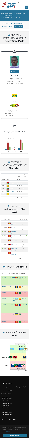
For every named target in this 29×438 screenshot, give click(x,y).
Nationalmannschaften (17, 23)
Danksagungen (5, 407)
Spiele (11, 26)
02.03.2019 (4, 292)
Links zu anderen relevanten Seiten (9, 401)
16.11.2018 (4, 304)
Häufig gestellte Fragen (7, 403)
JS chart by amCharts (9, 138)
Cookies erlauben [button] (14, 435)
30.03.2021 (4, 277)
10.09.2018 (4, 314)
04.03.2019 (4, 286)
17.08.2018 (4, 321)
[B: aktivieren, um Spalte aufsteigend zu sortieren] (17, 179)
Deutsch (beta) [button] (22, 3)
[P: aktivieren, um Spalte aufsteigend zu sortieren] (27, 219)
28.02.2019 (4, 298)
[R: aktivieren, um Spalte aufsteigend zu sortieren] (22, 219)
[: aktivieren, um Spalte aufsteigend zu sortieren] (2, 219)
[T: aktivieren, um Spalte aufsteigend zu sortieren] (21, 179)
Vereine (4, 26)
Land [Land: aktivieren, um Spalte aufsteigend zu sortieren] (7, 179)
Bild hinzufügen (14, 71)
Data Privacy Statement (7, 414)
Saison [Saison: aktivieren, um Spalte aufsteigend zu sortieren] (3, 179)
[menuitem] (20, 344)
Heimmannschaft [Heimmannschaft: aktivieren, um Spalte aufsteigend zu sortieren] (13, 273)
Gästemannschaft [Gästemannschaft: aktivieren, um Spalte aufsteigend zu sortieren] (23, 273)
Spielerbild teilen (6, 410)
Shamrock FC (14, 240)
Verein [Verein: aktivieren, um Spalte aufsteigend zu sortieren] (10, 219)
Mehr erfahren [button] (6, 431)
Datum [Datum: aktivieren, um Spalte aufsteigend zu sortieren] (3, 273)
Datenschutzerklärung (7, 412)
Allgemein (5, 23)
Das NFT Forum (5, 405)
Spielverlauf (18, 26)
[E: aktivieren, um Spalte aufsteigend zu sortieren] (19, 179)
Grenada (12, 183)
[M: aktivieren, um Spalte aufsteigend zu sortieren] (25, 219)
